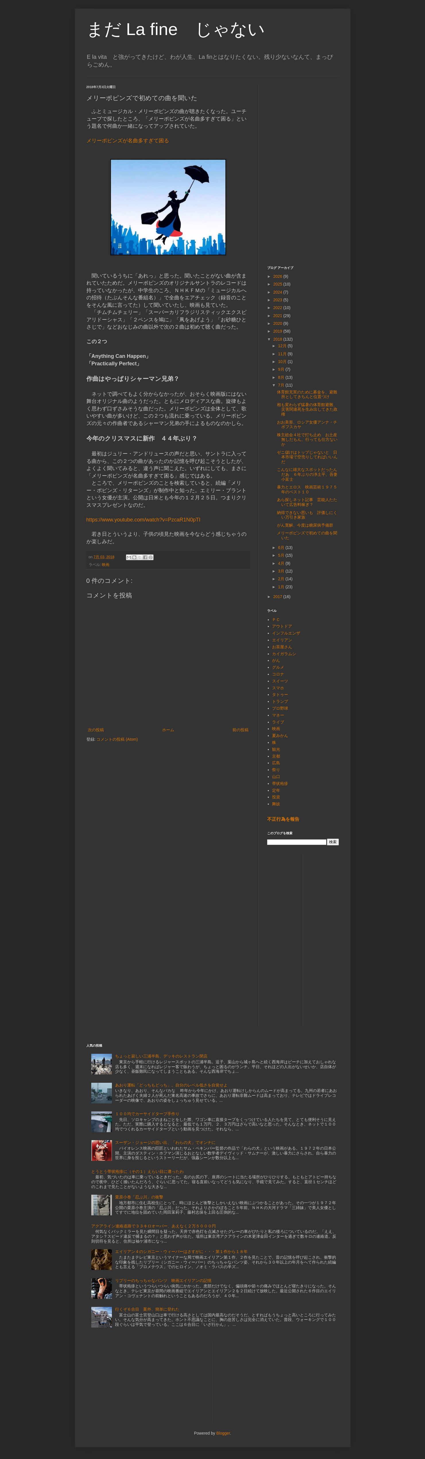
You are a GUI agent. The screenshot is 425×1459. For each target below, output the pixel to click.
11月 (283, 354)
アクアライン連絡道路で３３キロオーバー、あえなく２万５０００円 (153, 1226)
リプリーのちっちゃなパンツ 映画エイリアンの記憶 (163, 1280)
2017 (278, 596)
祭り (276, 769)
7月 (282, 385)
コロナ (278, 674)
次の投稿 (96, 729)
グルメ (278, 667)
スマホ (278, 688)
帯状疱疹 (280, 783)
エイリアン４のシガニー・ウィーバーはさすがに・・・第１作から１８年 (181, 1251)
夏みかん (280, 735)
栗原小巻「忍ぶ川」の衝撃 (139, 1197)
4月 (282, 563)
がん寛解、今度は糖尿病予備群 (305, 525)
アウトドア (282, 626)
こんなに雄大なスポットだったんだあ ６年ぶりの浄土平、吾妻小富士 (307, 474)
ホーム (168, 729)
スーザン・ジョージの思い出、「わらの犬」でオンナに (165, 1142)
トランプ (280, 701)
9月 (282, 369)
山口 (276, 776)
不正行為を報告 (283, 819)
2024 (278, 292)
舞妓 (276, 804)
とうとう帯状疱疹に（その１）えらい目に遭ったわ (137, 1171)
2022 (278, 307)
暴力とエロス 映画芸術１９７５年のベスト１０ (307, 489)
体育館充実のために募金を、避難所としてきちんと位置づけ (307, 394)
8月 (282, 377)
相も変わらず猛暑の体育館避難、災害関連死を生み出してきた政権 (307, 409)
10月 (283, 361)
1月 (282, 587)
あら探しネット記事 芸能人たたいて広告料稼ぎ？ (307, 502)
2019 (278, 331)
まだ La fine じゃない (175, 29)
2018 (278, 339)
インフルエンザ (286, 633)
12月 (283, 346)
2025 (278, 284)
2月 (282, 579)
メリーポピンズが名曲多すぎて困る (127, 140)
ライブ (278, 722)
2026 (278, 276)
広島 (276, 762)
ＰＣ (276, 619)
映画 (105, 565)
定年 (276, 790)
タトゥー (280, 694)
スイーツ (280, 681)
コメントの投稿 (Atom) (117, 739)
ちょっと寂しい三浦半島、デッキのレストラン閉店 (161, 1056)
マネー (278, 715)
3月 (282, 571)
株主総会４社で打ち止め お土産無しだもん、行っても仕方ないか (307, 439)
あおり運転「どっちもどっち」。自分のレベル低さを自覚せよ (171, 1085)
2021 (278, 315)
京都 (276, 756)
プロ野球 (280, 708)
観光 (276, 749)
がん (276, 660)
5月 (282, 555)
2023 (278, 300)
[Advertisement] (303, 171)
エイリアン (282, 640)
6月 (282, 547)
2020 (278, 323)
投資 (276, 797)
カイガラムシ (284, 653)
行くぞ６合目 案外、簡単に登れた (147, 1309)
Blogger (223, 1433)
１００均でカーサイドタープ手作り (147, 1113)
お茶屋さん (282, 647)
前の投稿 (240, 729)
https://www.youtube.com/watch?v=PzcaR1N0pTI (143, 520)
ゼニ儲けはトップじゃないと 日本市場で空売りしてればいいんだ (307, 457)
